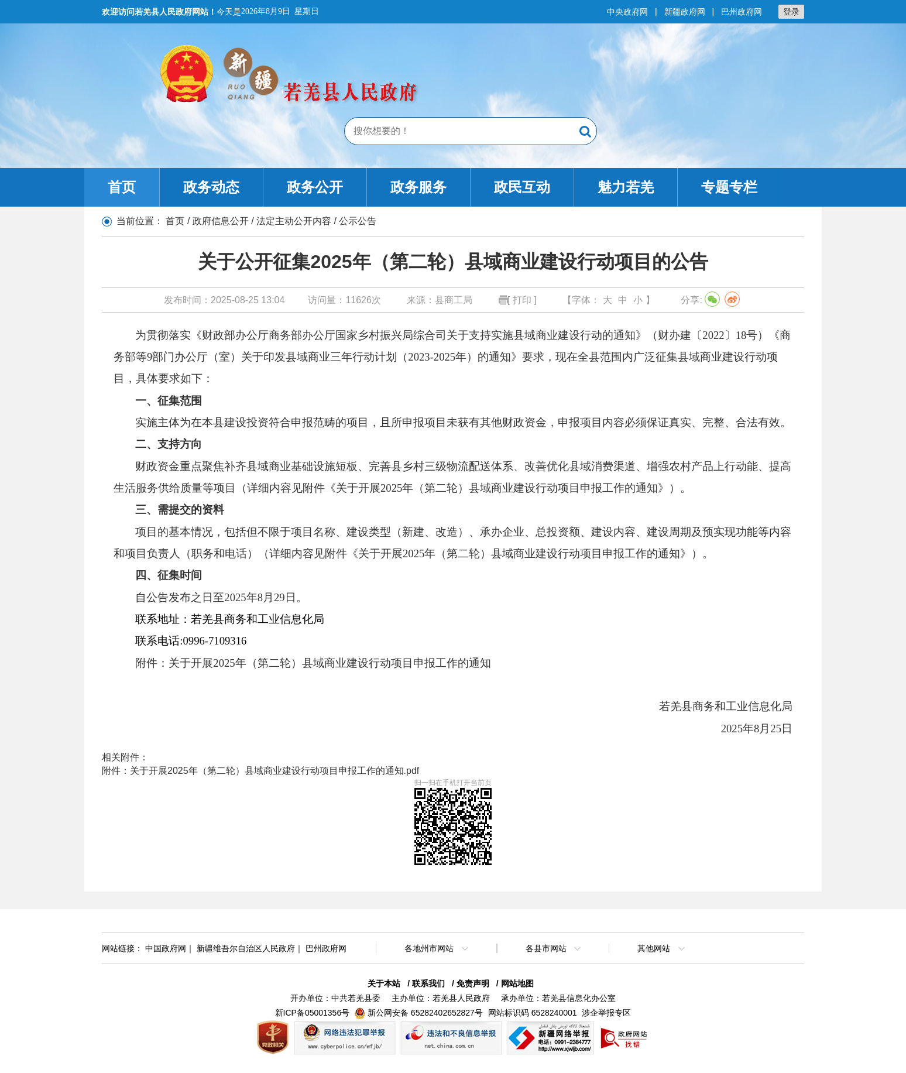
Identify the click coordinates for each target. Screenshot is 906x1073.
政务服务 (418, 187)
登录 (791, 11)
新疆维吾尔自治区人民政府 (246, 948)
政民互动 (522, 187)
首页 (122, 187)
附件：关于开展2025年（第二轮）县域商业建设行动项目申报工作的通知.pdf (260, 771)
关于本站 (384, 983)
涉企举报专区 (606, 1012)
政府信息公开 (221, 221)
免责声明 (473, 983)
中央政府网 (627, 11)
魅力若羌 (626, 187)
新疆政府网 (684, 11)
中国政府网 (165, 948)
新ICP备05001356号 (312, 1012)
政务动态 (211, 187)
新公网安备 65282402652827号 (425, 1012)
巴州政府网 (741, 11)
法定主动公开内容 (293, 221)
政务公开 (315, 187)
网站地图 (517, 983)
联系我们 (428, 983)
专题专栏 (729, 187)
